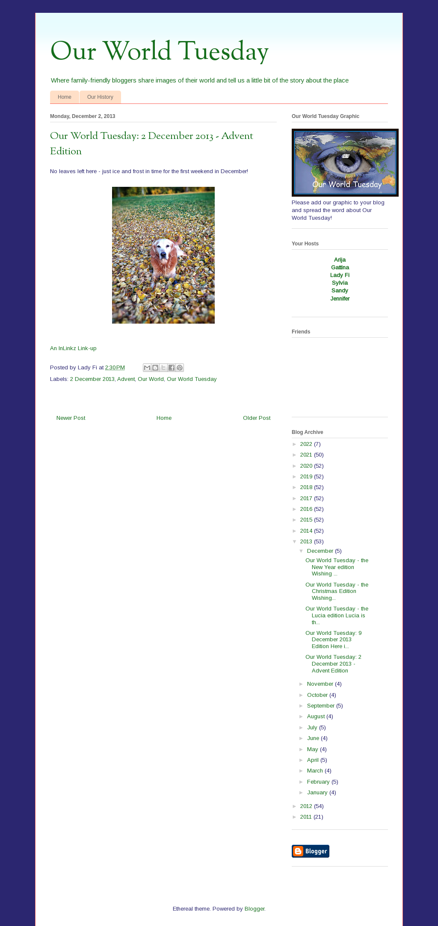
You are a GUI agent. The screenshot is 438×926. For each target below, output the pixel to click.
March (316, 770)
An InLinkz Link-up (73, 348)
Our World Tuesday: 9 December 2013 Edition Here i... (333, 639)
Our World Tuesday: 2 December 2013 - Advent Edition (333, 663)
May (313, 749)
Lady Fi (339, 275)
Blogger (254, 908)
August (316, 716)
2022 (307, 444)
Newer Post (70, 418)
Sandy (339, 290)
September (321, 705)
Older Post (256, 418)
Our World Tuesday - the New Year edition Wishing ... (336, 567)
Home (64, 97)
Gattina (340, 267)
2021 (307, 454)
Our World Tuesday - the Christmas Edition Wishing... (336, 591)
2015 (307, 519)
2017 (307, 498)
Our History (100, 97)
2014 (307, 531)
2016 (307, 509)
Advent (126, 379)
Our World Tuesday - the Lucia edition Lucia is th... (336, 615)
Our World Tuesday (159, 53)
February (319, 782)
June (314, 738)
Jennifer (339, 298)
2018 (307, 487)
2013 (307, 541)
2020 (307, 466)
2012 (307, 806)
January (318, 792)
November (321, 684)
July (313, 727)
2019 (307, 476)
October (318, 695)
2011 (307, 817)
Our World (151, 379)
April (313, 760)
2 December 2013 (92, 379)
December (321, 551)
